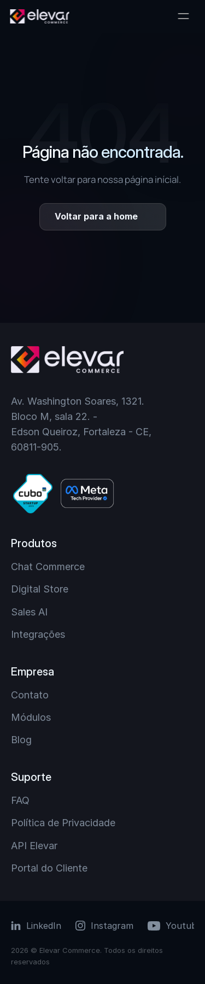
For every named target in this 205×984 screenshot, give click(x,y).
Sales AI (29, 612)
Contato (30, 695)
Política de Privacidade (63, 822)
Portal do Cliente (49, 868)
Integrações (38, 634)
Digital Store (39, 589)
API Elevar (34, 845)
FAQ (20, 800)
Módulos (31, 717)
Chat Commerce (48, 566)
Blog (21, 739)
